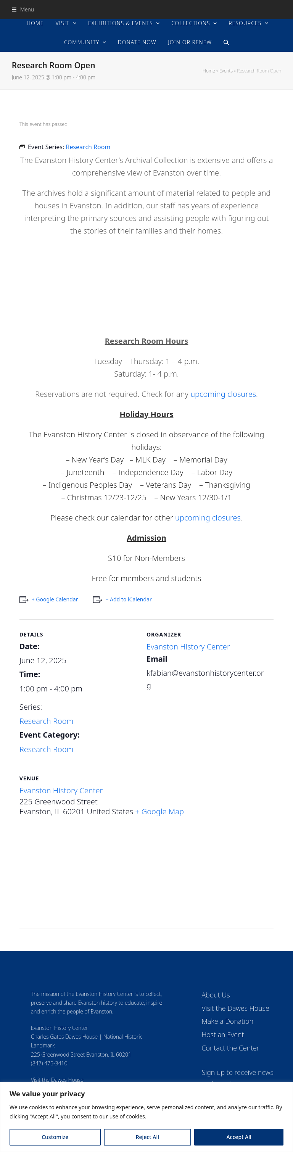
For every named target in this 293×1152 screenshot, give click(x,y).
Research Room (46, 721)
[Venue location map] (146, 875)
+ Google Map (159, 811)
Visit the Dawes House (57, 1079)
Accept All (238, 1137)
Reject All (147, 1137)
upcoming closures (223, 394)
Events (226, 71)
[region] (146, 1117)
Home (209, 71)
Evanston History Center (188, 646)
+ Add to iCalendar (128, 599)
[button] (23, 9)
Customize (55, 1137)
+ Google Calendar (55, 599)
